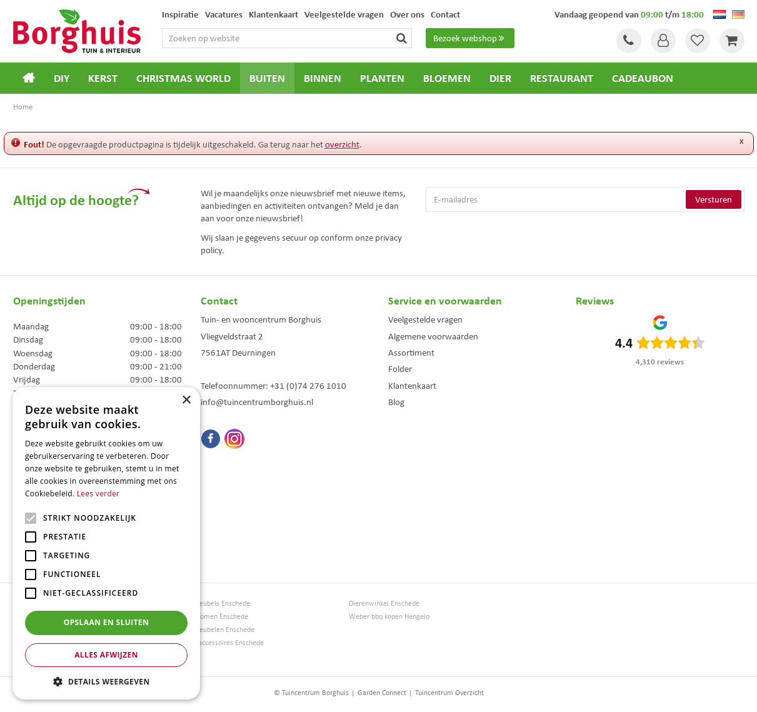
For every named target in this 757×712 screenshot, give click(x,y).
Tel (628, 40)
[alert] (106, 543)
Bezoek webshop (470, 38)
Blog (396, 402)
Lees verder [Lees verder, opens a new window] (98, 493)
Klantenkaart (412, 385)
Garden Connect (382, 693)
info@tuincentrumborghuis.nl (257, 402)
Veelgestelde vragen (425, 319)
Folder (400, 369)
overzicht (342, 144)
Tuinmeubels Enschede (215, 603)
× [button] (186, 400)
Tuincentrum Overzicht (449, 693)
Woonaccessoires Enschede (222, 643)
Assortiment (411, 352)
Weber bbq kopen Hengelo (389, 616)
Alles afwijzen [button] (106, 654)
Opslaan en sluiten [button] (106, 622)
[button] (106, 681)
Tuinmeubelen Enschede (217, 629)
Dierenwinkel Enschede (384, 603)
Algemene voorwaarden (433, 336)
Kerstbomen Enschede (214, 616)
